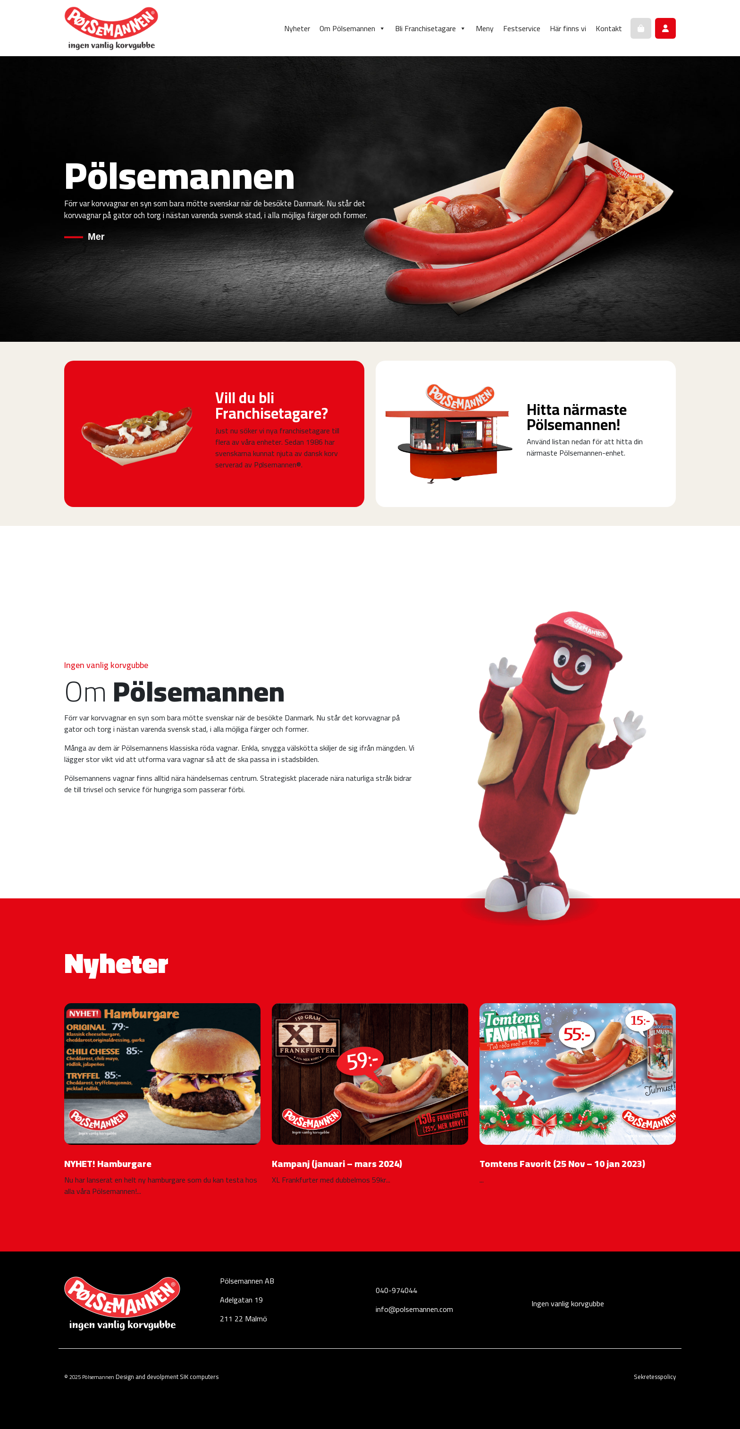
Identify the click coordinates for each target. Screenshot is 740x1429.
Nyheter (297, 28)
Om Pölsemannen (353, 28)
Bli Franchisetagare (430, 28)
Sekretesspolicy (655, 1376)
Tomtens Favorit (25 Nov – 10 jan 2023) (562, 1163)
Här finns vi (568, 28)
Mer (96, 236)
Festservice (521, 28)
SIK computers (199, 1376)
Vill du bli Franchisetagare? (271, 405)
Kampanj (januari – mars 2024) (337, 1163)
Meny (485, 28)
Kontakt (609, 28)
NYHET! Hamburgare (107, 1163)
